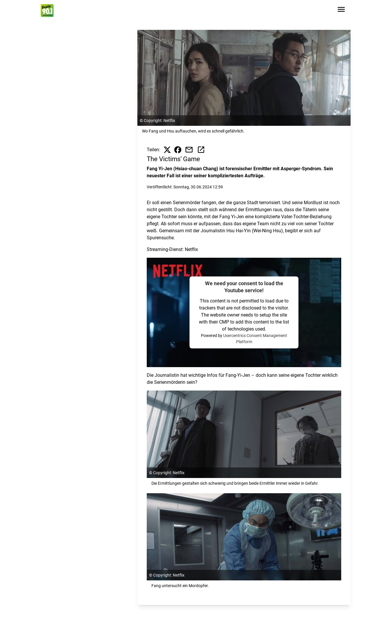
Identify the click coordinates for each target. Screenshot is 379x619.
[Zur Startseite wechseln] (47, 10)
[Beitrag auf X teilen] (167, 149)
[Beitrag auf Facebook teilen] (177, 149)
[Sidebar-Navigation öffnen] (341, 10)
